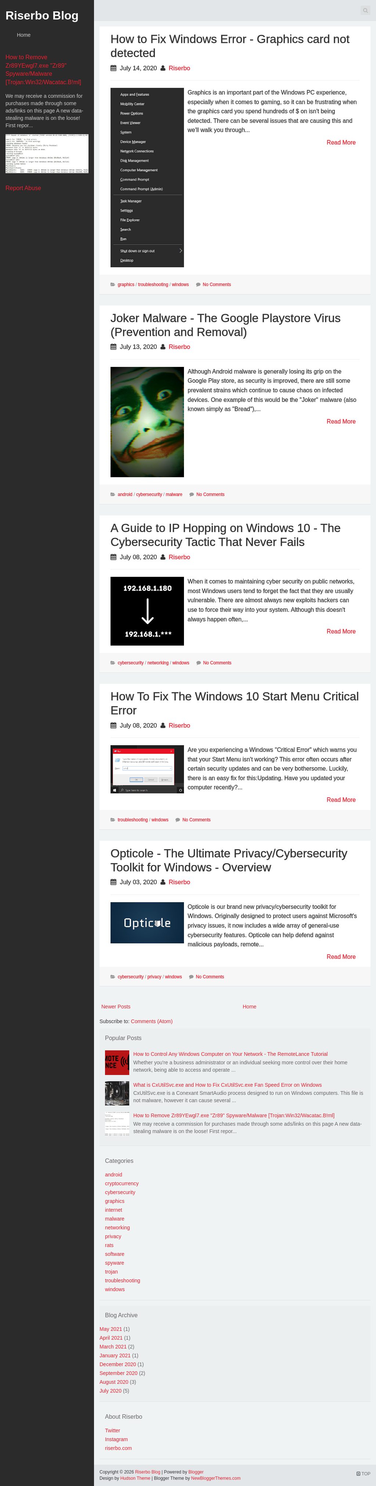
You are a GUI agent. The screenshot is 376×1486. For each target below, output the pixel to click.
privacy (154, 976)
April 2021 (111, 1338)
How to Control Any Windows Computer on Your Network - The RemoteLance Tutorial (230, 1054)
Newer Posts (115, 1007)
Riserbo (179, 68)
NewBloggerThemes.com (216, 1478)
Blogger (195, 1472)
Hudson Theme (135, 1478)
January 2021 (115, 1355)
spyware (114, 1263)
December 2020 (118, 1364)
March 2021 (113, 1347)
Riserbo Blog (42, 15)
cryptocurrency (122, 1183)
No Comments (217, 284)
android (125, 494)
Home (23, 35)
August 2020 (114, 1382)
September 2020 (119, 1373)
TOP (363, 1473)
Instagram (116, 1439)
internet (113, 1210)
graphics (126, 284)
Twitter (112, 1430)
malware (174, 494)
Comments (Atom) (152, 1021)
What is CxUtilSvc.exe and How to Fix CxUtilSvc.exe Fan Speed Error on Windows (227, 1085)
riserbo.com (118, 1448)
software (114, 1254)
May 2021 (111, 1329)
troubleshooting (153, 284)
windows (180, 284)
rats (109, 1245)
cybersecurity (149, 494)
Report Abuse (23, 188)
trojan (111, 1272)
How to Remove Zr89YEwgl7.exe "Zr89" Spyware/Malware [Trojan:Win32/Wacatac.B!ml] (234, 1115)
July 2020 (111, 1391)
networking (158, 662)
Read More (341, 142)
